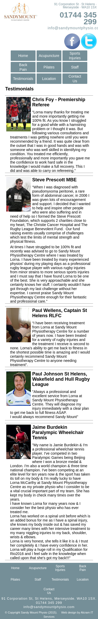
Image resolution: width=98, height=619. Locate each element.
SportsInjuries (75, 55)
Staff (75, 67)
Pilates (48, 67)
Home (23, 56)
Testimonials (23, 79)
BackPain (23, 67)
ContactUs (74, 78)
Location (49, 79)
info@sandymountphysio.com (49, 607)
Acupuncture (49, 56)
